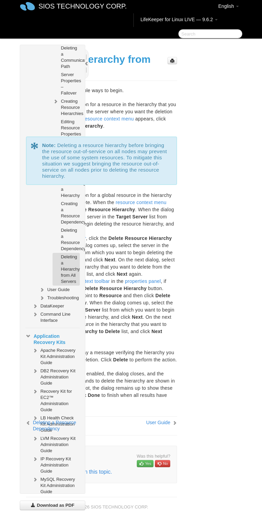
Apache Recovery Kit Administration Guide (53, 355)
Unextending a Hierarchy (70, 189)
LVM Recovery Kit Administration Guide (53, 443)
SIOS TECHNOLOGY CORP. (83, 6)
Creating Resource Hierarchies (66, 106)
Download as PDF (52, 505)
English (228, 6)
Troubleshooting (59, 298)
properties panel (143, 281)
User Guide (54, 290)
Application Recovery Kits (45, 338)
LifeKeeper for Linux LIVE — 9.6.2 (179, 19)
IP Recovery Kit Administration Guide (51, 464)
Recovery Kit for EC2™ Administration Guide (52, 399)
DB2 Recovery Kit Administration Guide (53, 376)
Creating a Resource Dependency (70, 213)
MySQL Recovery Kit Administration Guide (53, 484)
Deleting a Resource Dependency (70, 239)
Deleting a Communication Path (70, 57)
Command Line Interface (51, 316)
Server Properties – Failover (70, 84)
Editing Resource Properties (70, 128)
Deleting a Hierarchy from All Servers (70, 269)
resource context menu (108, 118)
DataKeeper (48, 306)
